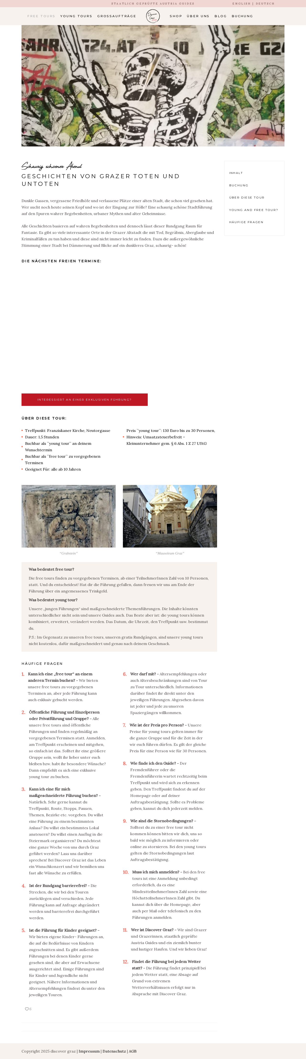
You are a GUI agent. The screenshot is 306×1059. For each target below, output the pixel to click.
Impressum (89, 1051)
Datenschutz (114, 1051)
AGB (133, 1051)
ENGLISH (241, 3)
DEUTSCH (265, 3)
